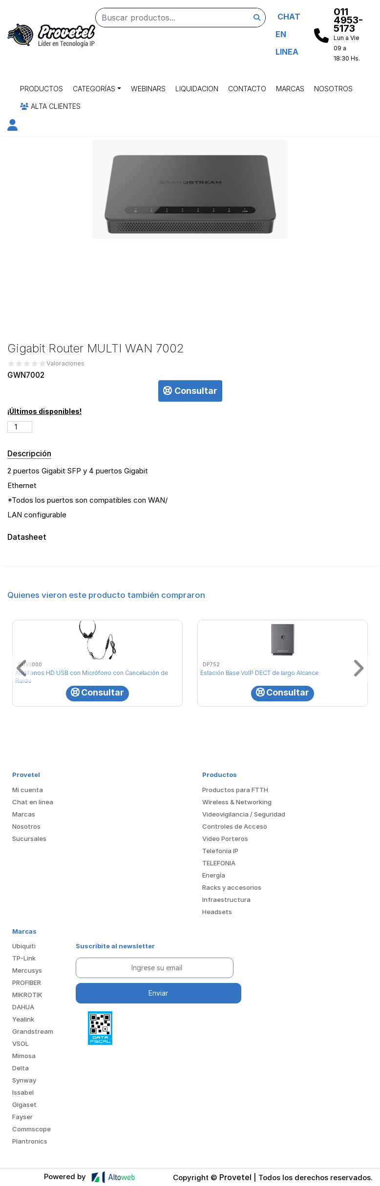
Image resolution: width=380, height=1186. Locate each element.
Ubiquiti (24, 946)
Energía (213, 875)
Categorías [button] (94, 88)
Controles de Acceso (234, 826)
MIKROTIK (27, 995)
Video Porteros (225, 838)
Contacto (247, 88)
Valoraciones (65, 364)
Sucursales (29, 838)
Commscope (31, 1129)
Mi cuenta (27, 790)
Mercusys (27, 970)
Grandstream (32, 1031)
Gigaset (24, 1104)
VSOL (20, 1043)
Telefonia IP (220, 851)
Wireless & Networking (237, 802)
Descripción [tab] (29, 453)
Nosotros (333, 88)
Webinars (148, 88)
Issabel (23, 1092)
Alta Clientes (50, 106)
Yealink (23, 1019)
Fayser (22, 1117)
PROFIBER (26, 982)
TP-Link (24, 958)
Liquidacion (196, 88)
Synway (24, 1080)
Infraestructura (226, 899)
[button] (12, 126)
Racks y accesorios (231, 887)
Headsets (217, 912)
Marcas (290, 88)
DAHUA (23, 1007)
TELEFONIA (218, 863)
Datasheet (26, 537)
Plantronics (29, 1141)
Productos (41, 88)
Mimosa (24, 1056)
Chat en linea (32, 802)
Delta (20, 1068)
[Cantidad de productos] (19, 427)
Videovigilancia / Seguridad (243, 814)
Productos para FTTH (235, 790)
